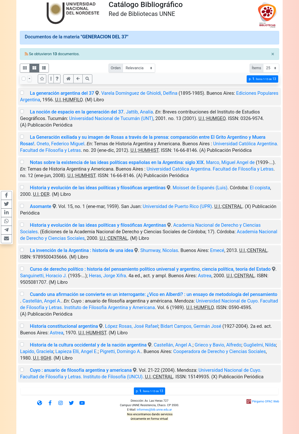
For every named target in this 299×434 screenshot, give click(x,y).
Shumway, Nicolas (159, 250)
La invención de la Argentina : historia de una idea (81, 250)
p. (262, 79)
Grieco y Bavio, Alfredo (218, 345)
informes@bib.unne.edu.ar (154, 409)
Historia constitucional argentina (64, 326)
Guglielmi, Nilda (259, 345)
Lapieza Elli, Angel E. (76, 351)
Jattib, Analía (139, 112)
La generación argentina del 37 (62, 93)
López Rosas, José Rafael (131, 326)
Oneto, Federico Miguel (60, 143)
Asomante (40, 206)
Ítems (256, 68)
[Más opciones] (51, 78)
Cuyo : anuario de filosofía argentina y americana (81, 370)
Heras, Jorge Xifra (107, 275)
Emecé (217, 250)
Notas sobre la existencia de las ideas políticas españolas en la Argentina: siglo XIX (117, 162)
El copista (260, 187)
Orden (116, 68)
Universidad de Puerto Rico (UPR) (177, 206)
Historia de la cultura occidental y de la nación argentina (88, 345)
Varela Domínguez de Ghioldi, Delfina (139, 93)
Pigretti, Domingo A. (120, 351)
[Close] (273, 54)
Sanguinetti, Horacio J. (43, 275)
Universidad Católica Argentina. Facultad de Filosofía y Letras (210, 169)
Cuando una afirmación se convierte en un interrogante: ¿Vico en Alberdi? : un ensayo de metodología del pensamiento (153, 294)
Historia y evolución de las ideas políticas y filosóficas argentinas (98, 187)
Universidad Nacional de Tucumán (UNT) (111, 118)
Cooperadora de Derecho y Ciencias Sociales (219, 351)
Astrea (204, 275)
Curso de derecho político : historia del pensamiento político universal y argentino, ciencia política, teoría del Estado (150, 269)
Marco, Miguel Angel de (230, 162)
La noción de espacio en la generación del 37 (77, 112)
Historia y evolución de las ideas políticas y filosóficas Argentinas (98, 225)
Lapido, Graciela (36, 351)
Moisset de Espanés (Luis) (200, 187)
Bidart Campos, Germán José (190, 326)
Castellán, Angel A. (41, 301)
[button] (57, 78)
